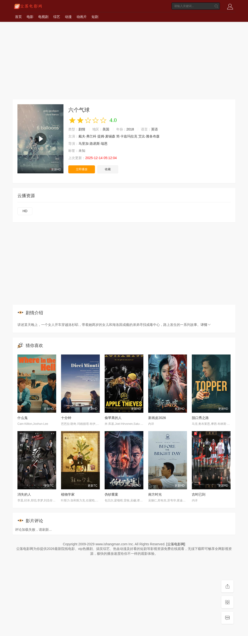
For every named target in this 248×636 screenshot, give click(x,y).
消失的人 (24, 494)
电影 (30, 17)
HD (25, 211)
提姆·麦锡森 (106, 136)
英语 (154, 129)
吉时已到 (198, 494)
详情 (206, 325)
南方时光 (155, 494)
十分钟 (66, 418)
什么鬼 (22, 418)
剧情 (81, 129)
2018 (130, 129)
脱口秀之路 (200, 418)
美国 (105, 129)
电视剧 (43, 17)
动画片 (82, 17)
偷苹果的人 (113, 418)
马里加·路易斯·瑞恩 (93, 143)
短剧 (95, 17)
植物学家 (68, 494)
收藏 (108, 169)
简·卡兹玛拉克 (127, 136)
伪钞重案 (111, 494)
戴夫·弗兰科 (87, 136)
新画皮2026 (157, 418)
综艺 (56, 17)
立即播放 (81, 169)
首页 (18, 17)
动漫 (68, 17)
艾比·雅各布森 (149, 136)
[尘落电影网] (175, 544)
